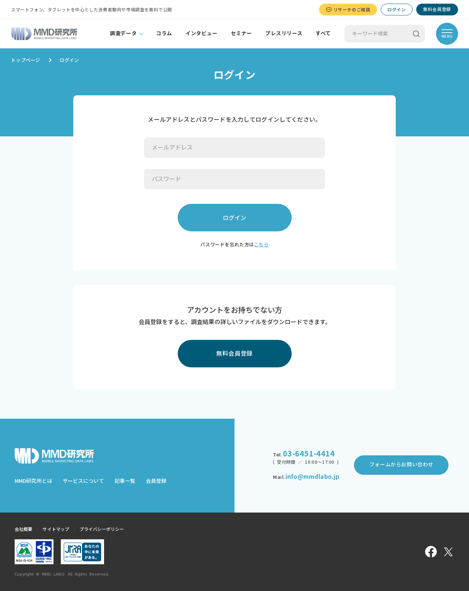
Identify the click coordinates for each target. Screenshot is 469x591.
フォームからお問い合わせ (401, 464)
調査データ (123, 33)
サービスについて (83, 481)
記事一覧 (125, 481)
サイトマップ (56, 529)
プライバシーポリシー (102, 529)
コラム (164, 33)
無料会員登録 (437, 9)
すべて (323, 33)
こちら (261, 244)
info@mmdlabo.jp (312, 477)
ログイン (396, 9)
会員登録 (156, 481)
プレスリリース (283, 33)
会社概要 (23, 529)
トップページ (25, 60)
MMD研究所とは (33, 481)
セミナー (241, 33)
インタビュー (201, 33)
